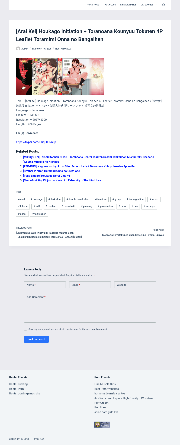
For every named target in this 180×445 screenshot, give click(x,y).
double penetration (77, 199)
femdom (101, 199)
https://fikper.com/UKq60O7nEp (36, 142)
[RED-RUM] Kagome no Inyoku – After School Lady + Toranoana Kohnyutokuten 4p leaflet (79, 166)
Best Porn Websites (106, 389)
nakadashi (68, 206)
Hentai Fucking (18, 384)
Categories (149, 5)
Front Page (93, 5)
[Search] (163, 5)
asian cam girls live (106, 412)
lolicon (23, 206)
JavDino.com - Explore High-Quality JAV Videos (123, 398)
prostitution (105, 206)
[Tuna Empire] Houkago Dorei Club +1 (46, 175)
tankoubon (39, 213)
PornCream (101, 402)
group (116, 199)
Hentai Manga (63, 49)
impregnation (135, 199)
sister (22, 213)
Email (76, 285)
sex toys (149, 206)
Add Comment (36, 297)
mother (51, 206)
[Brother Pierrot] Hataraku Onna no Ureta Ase (51, 171)
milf (37, 206)
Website (121, 284)
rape (122, 206)
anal (21, 199)
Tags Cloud (109, 5)
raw (135, 206)
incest (154, 199)
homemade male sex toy (109, 393)
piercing (86, 206)
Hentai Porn (16, 389)
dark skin (54, 199)
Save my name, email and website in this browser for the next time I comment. (68, 329)
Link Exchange (128, 5)
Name (31, 285)
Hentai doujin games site (24, 393)
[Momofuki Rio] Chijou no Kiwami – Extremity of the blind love (62, 180)
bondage (36, 199)
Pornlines (100, 407)
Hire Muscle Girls (105, 384)
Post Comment (36, 339)
